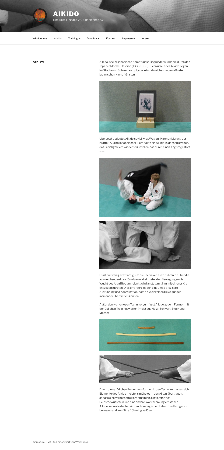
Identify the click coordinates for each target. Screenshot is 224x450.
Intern (145, 38)
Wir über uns (40, 38)
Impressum (128, 38)
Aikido (66, 14)
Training (74, 38)
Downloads (93, 38)
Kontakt (110, 38)
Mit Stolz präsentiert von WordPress (67, 441)
